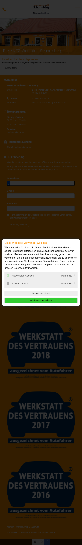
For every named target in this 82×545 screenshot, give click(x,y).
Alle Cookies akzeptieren (41, 300)
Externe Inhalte (17, 283)
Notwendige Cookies (20, 275)
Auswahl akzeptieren (41, 293)
